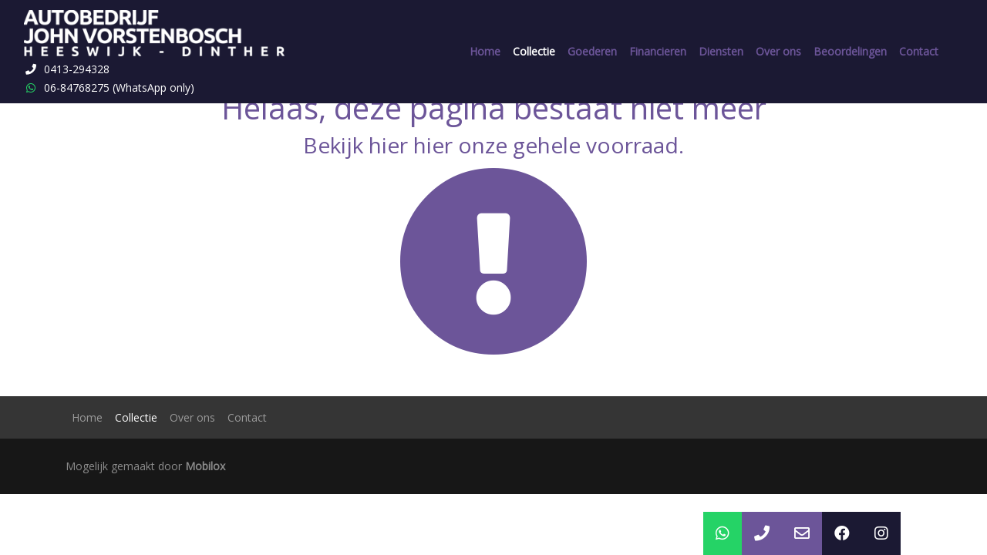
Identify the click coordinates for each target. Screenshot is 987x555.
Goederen (592, 51)
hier (388, 145)
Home (485, 51)
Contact (918, 51)
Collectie (534, 51)
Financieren (657, 51)
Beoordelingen (850, 51)
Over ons (778, 51)
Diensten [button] (721, 51)
